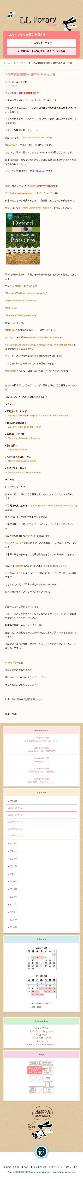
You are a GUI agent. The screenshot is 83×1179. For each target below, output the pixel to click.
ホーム (6, 63)
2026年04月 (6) (15, 815)
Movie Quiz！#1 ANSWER (41, 770)
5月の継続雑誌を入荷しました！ (41, 739)
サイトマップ (39, 1167)
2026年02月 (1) (15, 828)
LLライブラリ (21, 63)
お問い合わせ (12, 1167)
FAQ (26, 1167)
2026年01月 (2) (15, 835)
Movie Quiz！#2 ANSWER (41, 749)
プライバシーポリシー (62, 1167)
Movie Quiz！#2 (41, 760)
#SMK (14, 86)
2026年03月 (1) (15, 821)
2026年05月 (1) (15, 808)
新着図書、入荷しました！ (41, 780)
